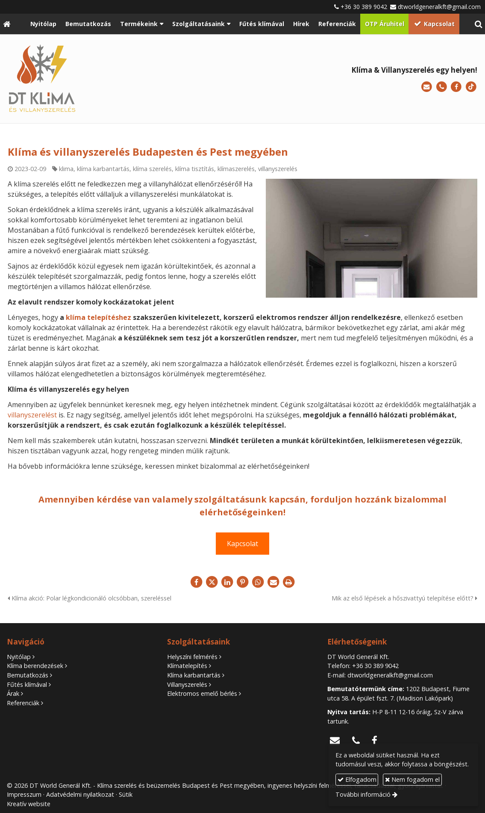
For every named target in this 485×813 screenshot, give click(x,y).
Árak (13, 693)
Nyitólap (19, 657)
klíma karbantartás (103, 169)
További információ (363, 794)
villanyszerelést (32, 415)
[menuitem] (43, 24)
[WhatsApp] (258, 582)
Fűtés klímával (27, 684)
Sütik (125, 794)
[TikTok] (471, 87)
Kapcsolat (242, 543)
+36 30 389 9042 (364, 7)
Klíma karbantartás (193, 675)
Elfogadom (357, 779)
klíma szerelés (152, 169)
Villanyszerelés (187, 684)
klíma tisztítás (194, 169)
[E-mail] (426, 87)
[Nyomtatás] (289, 582)
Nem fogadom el (412, 779)
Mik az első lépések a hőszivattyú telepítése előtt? (404, 598)
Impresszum (24, 794)
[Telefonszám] (441, 87)
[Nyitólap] (6, 24)
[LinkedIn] (227, 582)
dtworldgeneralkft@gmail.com (439, 7)
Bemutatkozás (27, 675)
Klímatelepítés (187, 666)
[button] (478, 24)
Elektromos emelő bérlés (202, 693)
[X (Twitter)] (212, 582)
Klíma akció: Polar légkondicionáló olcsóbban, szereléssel (89, 598)
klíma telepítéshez (98, 317)
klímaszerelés (236, 169)
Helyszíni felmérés (192, 657)
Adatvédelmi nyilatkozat (80, 794)
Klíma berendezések (35, 666)
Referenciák (23, 703)
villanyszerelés (277, 169)
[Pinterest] (243, 582)
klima (66, 169)
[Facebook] (456, 87)
